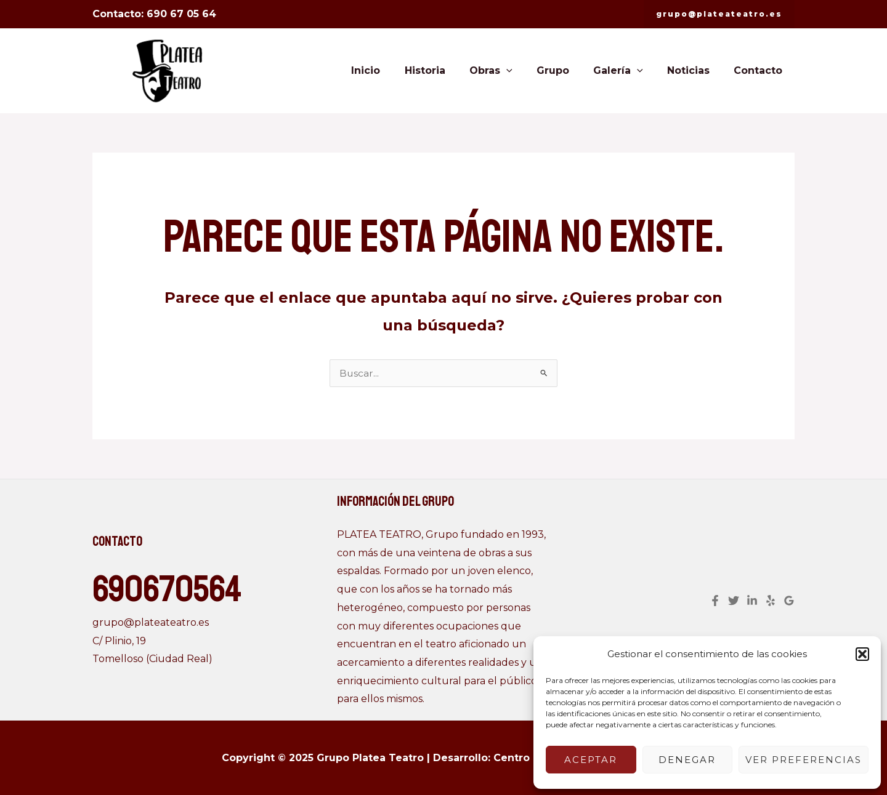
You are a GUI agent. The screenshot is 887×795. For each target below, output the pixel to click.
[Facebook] (715, 600)
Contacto (760, 70)
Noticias (695, 70)
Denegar (687, 759)
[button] (862, 654)
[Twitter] (733, 600)
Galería (629, 70)
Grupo (568, 70)
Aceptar (590, 759)
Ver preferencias (803, 759)
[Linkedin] (752, 600)
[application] (526, 70)
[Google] (789, 600)
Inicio (395, 70)
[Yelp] (770, 600)
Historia (449, 70)
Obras (511, 70)
